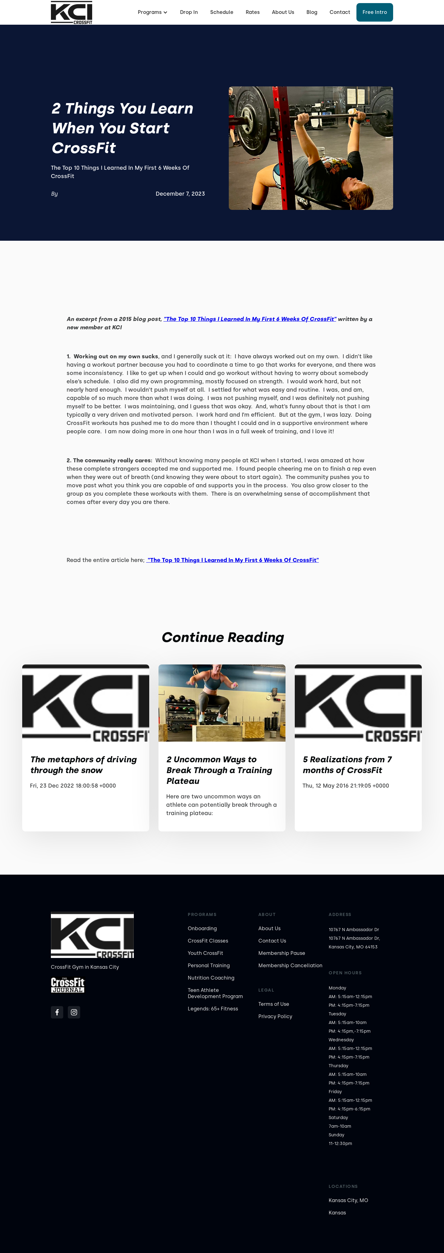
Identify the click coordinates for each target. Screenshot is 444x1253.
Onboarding (202, 928)
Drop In (189, 12)
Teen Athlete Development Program (215, 993)
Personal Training (209, 965)
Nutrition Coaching (211, 978)
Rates (253, 12)
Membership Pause (281, 953)
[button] (152, 12)
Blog (311, 12)
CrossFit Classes (208, 941)
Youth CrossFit (205, 953)
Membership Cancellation (290, 965)
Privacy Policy (275, 1016)
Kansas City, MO (348, 1200)
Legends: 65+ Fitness (213, 1009)
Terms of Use (273, 1004)
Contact (340, 12)
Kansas (337, 1213)
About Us (283, 12)
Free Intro (375, 12)
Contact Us (272, 941)
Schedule (221, 12)
